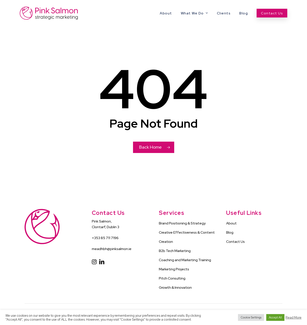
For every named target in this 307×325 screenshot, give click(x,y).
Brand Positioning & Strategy (182, 223)
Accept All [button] (275, 317)
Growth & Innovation (175, 287)
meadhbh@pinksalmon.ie (111, 249)
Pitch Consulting (172, 278)
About (231, 223)
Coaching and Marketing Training (185, 260)
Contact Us (235, 241)
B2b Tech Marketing (175, 251)
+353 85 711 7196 (105, 238)
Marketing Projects (174, 269)
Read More (294, 318)
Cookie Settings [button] (251, 317)
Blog (229, 232)
